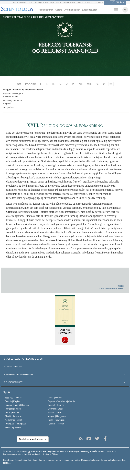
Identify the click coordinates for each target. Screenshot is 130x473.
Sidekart (55, 454)
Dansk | (54, 397)
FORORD (30, 84)
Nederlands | (13, 420)
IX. (97, 84)
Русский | (56, 424)
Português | (15, 424)
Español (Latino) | (17, 405)
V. (67, 84)
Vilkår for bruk (98, 451)
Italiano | (54, 412)
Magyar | (57, 416)
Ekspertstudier (89, 9)
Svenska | (13, 427)
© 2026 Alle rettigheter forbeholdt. (34, 451)
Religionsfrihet (45, 9)
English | (12, 401)
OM (19, 84)
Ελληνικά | (55, 409)
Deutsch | (56, 405)
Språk (6, 392)
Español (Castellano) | (62, 401)
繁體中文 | (13, 397)
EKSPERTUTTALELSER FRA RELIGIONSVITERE (33, 17)
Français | (13, 409)
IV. (60, 84)
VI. (73, 84)
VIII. (89, 84)
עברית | (12, 412)
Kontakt (46, 454)
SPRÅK (116, 2)
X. (104, 84)
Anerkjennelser (72, 9)
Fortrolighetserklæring (79, 451)
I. (41, 84)
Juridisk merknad (32, 454)
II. (47, 84)
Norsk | (56, 420)
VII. (81, 84)
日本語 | (13, 416)
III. (53, 84)
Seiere (58, 9)
